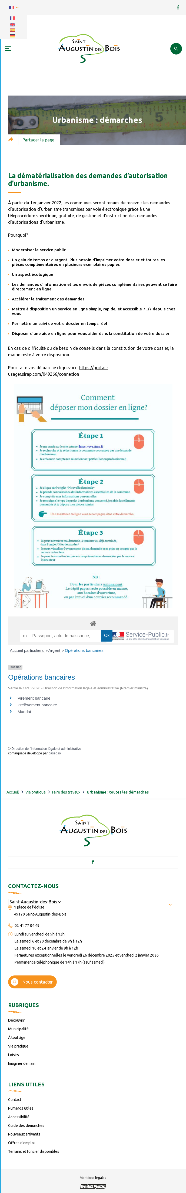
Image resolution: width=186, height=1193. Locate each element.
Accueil (12, 792)
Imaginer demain (21, 1063)
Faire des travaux (66, 792)
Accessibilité (18, 1117)
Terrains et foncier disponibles (33, 1151)
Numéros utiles (21, 1108)
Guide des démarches (26, 1125)
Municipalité (18, 1029)
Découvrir (16, 1020)
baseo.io (54, 753)
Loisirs (13, 1055)
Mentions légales (93, 1178)
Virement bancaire (34, 698)
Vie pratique (35, 792)
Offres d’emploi (21, 1143)
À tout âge (16, 1037)
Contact (14, 1099)
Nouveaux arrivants (24, 1134)
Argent (54, 650)
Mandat (24, 711)
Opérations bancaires (84, 650)
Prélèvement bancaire (37, 705)
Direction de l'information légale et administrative (46, 749)
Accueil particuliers (27, 650)
